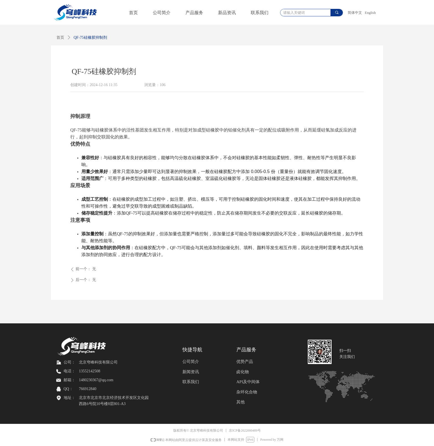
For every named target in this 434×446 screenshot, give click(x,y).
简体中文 (355, 13)
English (370, 13)
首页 (60, 37)
